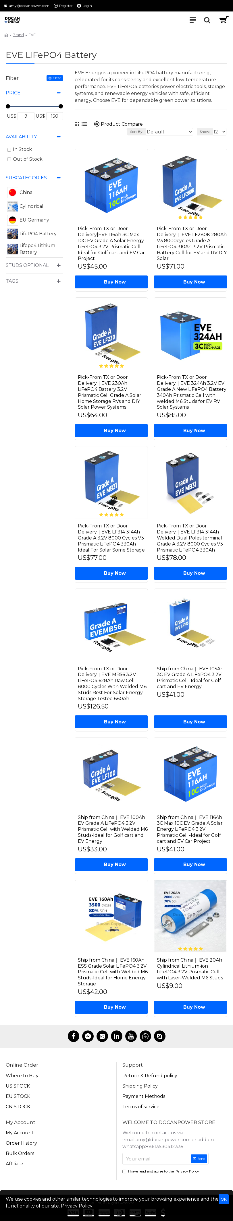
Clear (57, 78)
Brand (18, 34)
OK (224, 1199)
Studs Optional (27, 265)
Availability (21, 136)
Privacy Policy (77, 1206)
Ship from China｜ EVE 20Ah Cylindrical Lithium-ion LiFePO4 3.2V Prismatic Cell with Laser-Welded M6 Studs (190, 970)
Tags (12, 281)
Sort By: (136, 131)
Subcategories (26, 177)
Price (13, 93)
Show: (205, 131)
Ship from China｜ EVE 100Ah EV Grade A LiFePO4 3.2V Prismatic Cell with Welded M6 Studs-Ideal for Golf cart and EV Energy (113, 830)
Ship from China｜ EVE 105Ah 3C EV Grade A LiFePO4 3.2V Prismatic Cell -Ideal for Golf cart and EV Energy (190, 678)
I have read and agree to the (161, 1171)
